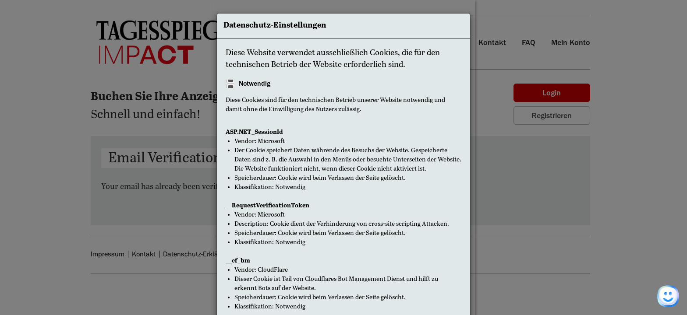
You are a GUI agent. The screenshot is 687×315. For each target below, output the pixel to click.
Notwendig (254, 83)
